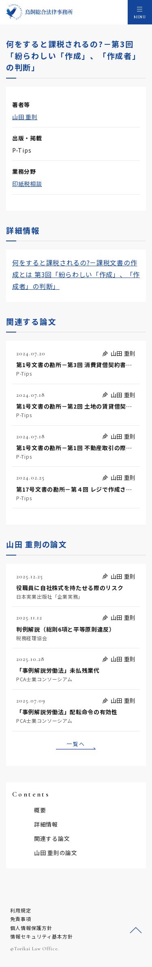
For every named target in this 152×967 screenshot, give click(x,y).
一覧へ (76, 744)
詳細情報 (46, 824)
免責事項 (20, 918)
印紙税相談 (27, 183)
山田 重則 (25, 117)
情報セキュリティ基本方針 (41, 936)
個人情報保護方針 (31, 927)
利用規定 (20, 910)
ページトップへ (136, 930)
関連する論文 (52, 838)
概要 (40, 810)
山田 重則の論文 (55, 853)
